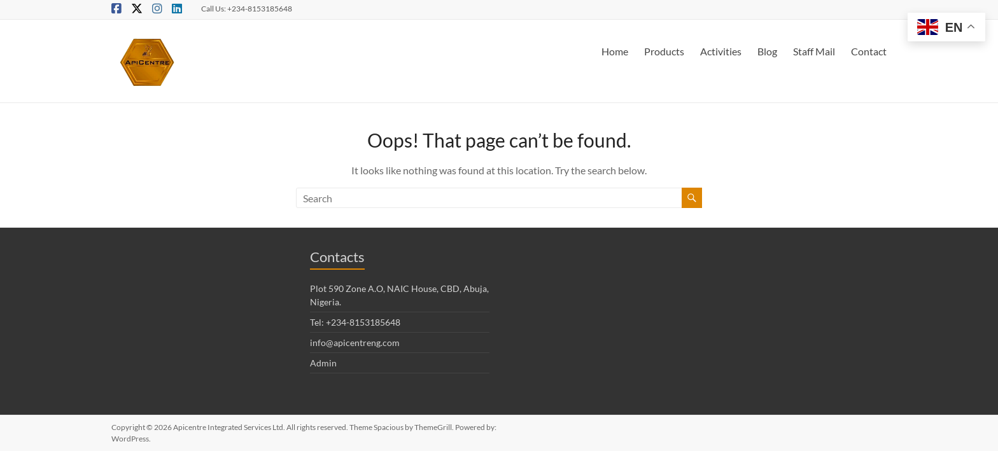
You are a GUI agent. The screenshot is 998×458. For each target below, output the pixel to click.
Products (664, 51)
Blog (767, 51)
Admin (323, 362)
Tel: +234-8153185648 (355, 322)
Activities (720, 51)
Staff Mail (814, 51)
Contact (869, 51)
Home (614, 51)
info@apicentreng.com (355, 342)
